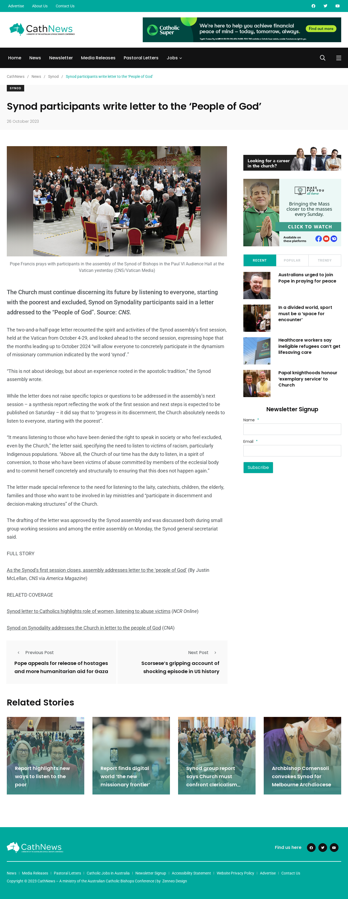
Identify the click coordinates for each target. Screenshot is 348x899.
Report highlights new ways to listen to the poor (42, 776)
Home (14, 58)
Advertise (16, 6)
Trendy (325, 260)
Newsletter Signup (150, 873)
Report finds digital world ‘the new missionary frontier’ (125, 776)
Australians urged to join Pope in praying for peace (308, 278)
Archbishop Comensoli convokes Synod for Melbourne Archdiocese (301, 776)
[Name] (292, 429)
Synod (15, 88)
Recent (260, 260)
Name (251, 420)
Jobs (172, 58)
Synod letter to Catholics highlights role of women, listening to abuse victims (88, 611)
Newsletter (61, 58)
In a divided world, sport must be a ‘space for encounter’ (306, 313)
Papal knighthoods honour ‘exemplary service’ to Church (308, 379)
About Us (40, 6)
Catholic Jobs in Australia (108, 873)
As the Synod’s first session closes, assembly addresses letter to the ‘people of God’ (97, 570)
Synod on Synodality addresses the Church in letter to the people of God (84, 628)
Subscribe (258, 467)
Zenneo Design (174, 881)
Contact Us (65, 6)
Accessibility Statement (191, 873)
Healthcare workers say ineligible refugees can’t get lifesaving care (310, 346)
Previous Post (34, 652)
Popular (292, 260)
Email (250, 441)
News (35, 58)
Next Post (203, 652)
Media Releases (98, 58)
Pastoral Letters (141, 58)
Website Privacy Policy (235, 873)
